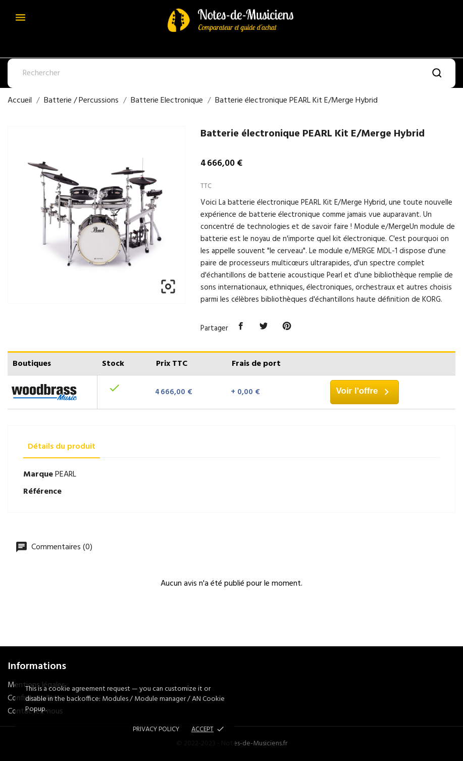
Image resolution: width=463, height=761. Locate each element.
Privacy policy (156, 729)
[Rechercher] (231, 73)
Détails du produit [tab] (61, 446)
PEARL (65, 474)
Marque (38, 474)
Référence (42, 491)
